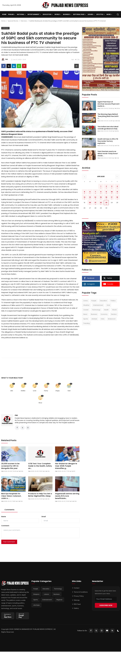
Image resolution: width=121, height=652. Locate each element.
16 (106, 197)
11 (117, 192)
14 (95, 197)
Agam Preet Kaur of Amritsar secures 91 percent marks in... (108, 104)
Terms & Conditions (80, 592)
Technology (96, 310)
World (114, 310)
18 (117, 197)
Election (114, 314)
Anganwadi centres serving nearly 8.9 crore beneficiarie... (67, 496)
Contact (75, 588)
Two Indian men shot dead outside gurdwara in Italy (108, 128)
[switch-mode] (118, 631)
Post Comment (9, 542)
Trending (86, 323)
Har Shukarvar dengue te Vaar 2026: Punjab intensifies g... (66, 466)
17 (111, 197)
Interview (24, 21)
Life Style (36, 607)
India (102, 319)
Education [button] (48, 14)
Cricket (85, 310)
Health (106, 310)
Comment (5, 526)
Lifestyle (94, 319)
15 (101, 197)
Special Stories (13, 21)
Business (94, 314)
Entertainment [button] (34, 14)
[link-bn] (101, 59)
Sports (85, 319)
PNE (16, 415)
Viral (108, 305)
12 (84, 197)
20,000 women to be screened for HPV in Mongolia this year (10, 466)
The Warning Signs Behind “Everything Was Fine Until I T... (108, 116)
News (85, 314)
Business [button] (67, 14)
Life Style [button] (100, 14)
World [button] (58, 14)
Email (44, 517)
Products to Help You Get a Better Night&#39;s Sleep (40, 495)
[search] (118, 14)
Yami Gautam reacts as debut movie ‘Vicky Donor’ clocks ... (108, 153)
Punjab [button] (11, 14)
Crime (85, 301)
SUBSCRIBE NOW (106, 606)
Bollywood (111, 319)
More (109, 14)
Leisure (46, 595)
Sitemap (76, 601)
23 (106, 203)
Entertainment (98, 305)
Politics (113, 301)
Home (4, 14)
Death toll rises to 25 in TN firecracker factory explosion (108, 141)
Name (3, 517)
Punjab (93, 301)
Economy (104, 314)
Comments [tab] (9, 510)
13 (90, 197)
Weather (86, 305)
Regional (59, 601)
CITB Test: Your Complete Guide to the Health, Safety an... (40, 466)
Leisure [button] (91, 14)
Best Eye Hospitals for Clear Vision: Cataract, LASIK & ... (11, 496)
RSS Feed (76, 605)
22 (101, 203)
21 (95, 203)
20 (90, 203)
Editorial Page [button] (79, 14)
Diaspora (36, 595)
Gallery (75, 609)
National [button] (21, 14)
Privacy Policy (78, 596)
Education (103, 301)
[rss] (112, 631)
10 (112, 192)
